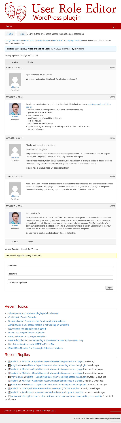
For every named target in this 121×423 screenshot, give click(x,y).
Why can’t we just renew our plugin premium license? (33, 313)
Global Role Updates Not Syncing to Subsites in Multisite (35, 348)
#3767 (112, 206)
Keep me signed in (18, 282)
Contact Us (9, 410)
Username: (12, 265)
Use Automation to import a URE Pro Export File (31, 344)
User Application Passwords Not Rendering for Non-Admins (36, 321)
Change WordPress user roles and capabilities (24, 40)
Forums (47, 40)
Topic (21, 34)
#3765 (112, 138)
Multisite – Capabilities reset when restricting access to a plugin (52, 361)
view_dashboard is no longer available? (27, 336)
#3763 (112, 68)
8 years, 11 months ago (61, 49)
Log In (109, 288)
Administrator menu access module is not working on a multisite (38, 325)
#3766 (112, 177)
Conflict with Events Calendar (22, 317)
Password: (12, 274)
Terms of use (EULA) (45, 410)
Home (10, 34)
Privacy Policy (25, 410)
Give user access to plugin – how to (67, 40)
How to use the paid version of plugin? (26, 332)
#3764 (112, 97)
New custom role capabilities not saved (27, 329)
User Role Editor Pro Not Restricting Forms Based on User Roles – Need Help (45, 340)
